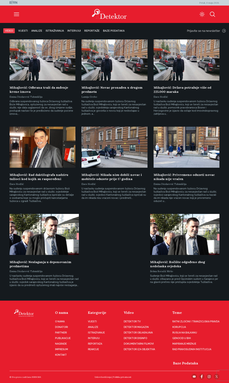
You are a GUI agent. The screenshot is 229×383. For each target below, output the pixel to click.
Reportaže (92, 30)
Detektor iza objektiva (139, 349)
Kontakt (61, 354)
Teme (177, 312)
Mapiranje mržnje (184, 343)
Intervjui (74, 30)
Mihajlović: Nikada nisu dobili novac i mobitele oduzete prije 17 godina (111, 177)
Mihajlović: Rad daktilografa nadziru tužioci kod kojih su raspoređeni (39, 177)
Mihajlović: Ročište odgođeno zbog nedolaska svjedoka (177, 264)
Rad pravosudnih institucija (191, 349)
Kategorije (97, 312)
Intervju (94, 338)
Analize (36, 30)
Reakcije (93, 349)
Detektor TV (132, 321)
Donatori (61, 327)
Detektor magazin (136, 327)
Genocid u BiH (181, 338)
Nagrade (61, 343)
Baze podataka (114, 30)
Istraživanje (96, 332)
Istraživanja (55, 30)
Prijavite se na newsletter (206, 30)
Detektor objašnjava (138, 332)
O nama (61, 312)
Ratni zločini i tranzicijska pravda (195, 321)
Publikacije (63, 338)
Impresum (61, 349)
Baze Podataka (185, 363)
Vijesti (23, 30)
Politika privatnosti (122, 377)
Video (9, 30)
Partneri (61, 332)
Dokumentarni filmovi (139, 343)
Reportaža (95, 343)
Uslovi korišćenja (103, 377)
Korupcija (179, 327)
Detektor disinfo (135, 338)
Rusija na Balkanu (184, 332)
